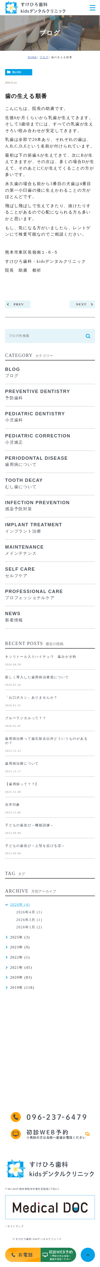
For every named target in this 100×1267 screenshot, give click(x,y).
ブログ (44, 57)
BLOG (16, 72)
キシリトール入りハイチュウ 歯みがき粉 (40, 657)
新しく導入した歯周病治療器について (37, 677)
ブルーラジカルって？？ (25, 718)
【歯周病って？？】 (22, 784)
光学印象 (12, 805)
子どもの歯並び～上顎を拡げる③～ (35, 846)
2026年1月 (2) (29, 927)
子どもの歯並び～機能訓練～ (29, 825)
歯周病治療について (22, 763)
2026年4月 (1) (29, 912)
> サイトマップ (14, 1226)
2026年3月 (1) (29, 920)
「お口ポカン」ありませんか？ (31, 697)
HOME (32, 57)
